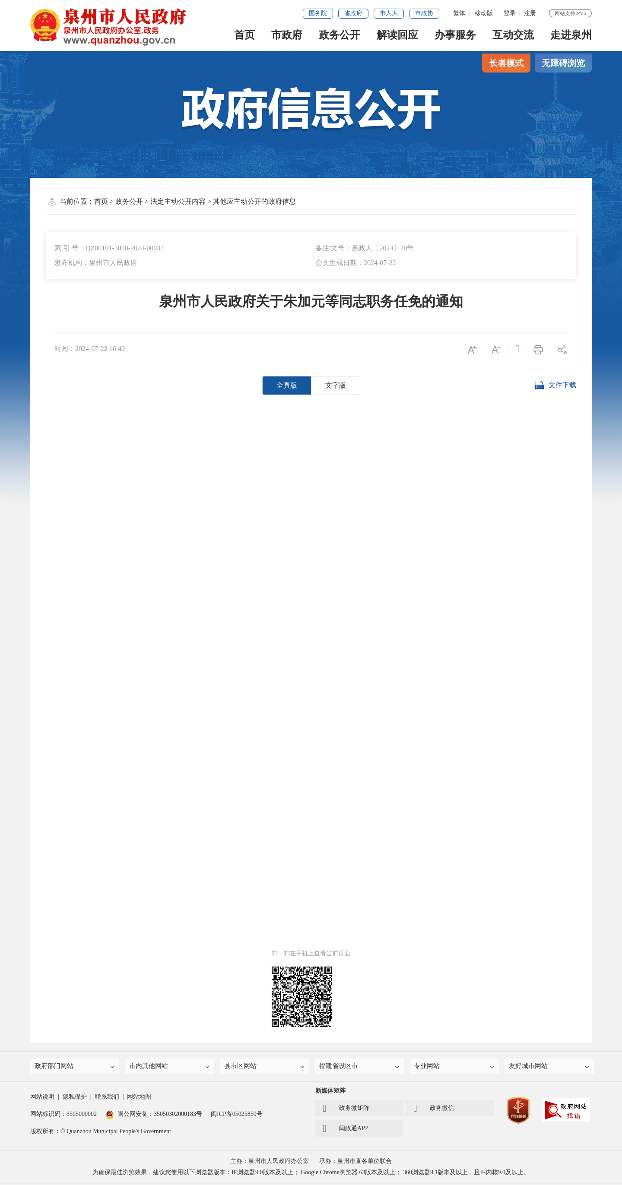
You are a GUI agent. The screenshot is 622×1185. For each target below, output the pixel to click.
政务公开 (339, 35)
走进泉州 (571, 35)
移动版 (484, 13)
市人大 (389, 13)
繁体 (459, 13)
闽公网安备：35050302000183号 (153, 1115)
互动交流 (513, 35)
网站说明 (42, 1098)
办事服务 (455, 35)
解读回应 (397, 35)
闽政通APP (345, 1130)
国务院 (318, 13)
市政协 (424, 13)
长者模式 (506, 63)
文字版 (335, 385)
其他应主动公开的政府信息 (254, 201)
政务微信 (433, 1109)
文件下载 (555, 385)
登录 (510, 13)
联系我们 (107, 1098)
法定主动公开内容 (178, 201)
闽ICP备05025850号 (237, 1115)
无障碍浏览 (563, 63)
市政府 (286, 35)
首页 (244, 35)
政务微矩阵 (346, 1109)
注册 (530, 13)
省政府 (353, 13)
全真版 (286, 385)
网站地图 (139, 1098)
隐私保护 (75, 1098)
